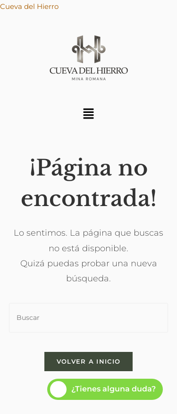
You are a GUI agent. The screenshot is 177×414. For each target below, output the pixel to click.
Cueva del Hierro (29, 6)
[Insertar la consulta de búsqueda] (89, 318)
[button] (88, 114)
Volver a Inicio (89, 361)
